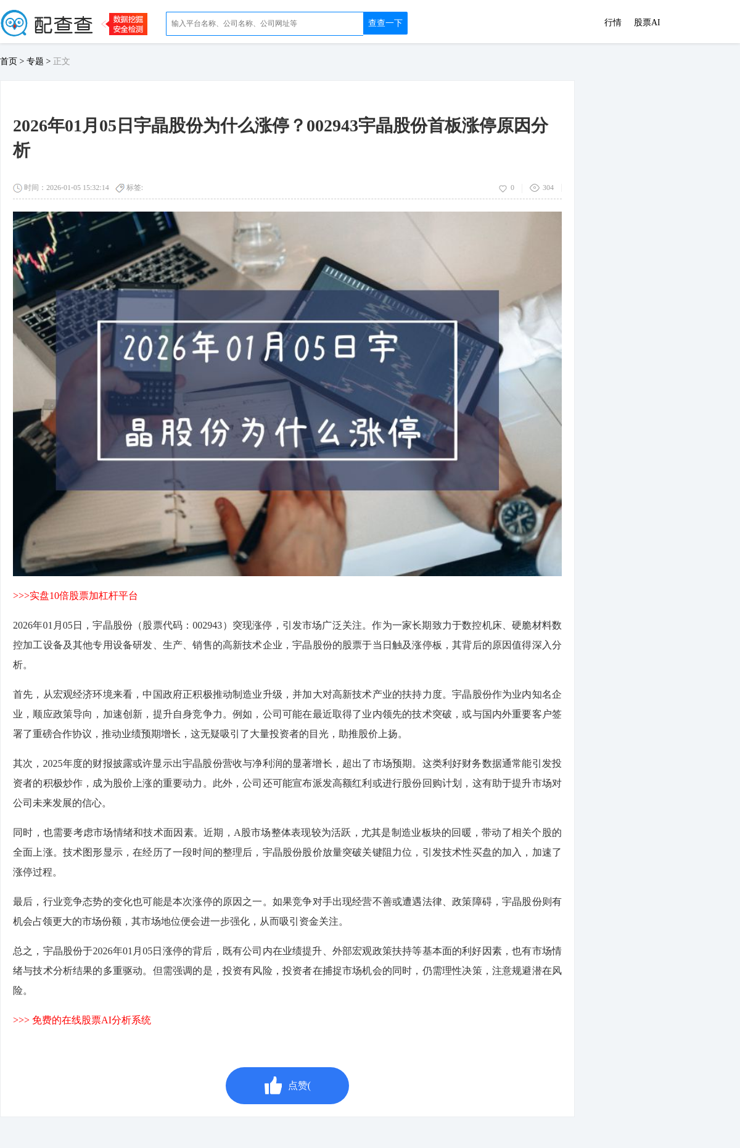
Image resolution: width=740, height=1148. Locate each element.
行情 (613, 23)
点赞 (287, 1085)
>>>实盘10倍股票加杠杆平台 (75, 595)
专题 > (40, 61)
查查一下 (385, 23)
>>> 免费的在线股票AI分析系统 (82, 1020)
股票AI (647, 23)
